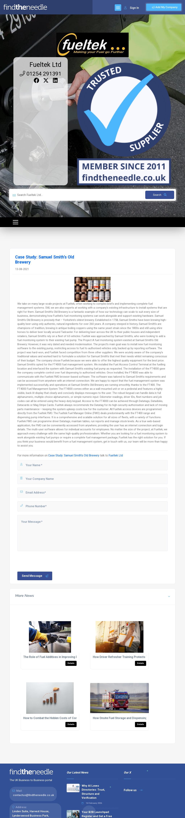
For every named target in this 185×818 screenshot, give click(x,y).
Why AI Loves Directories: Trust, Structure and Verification (93, 792)
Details (71, 663)
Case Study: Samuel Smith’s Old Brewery (73, 455)
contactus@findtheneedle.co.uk (33, 795)
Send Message (35, 576)
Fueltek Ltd (45, 64)
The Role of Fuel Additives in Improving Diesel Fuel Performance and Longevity (75, 657)
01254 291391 (40, 73)
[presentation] (44, 561)
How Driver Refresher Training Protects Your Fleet (126, 657)
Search (160, 194)
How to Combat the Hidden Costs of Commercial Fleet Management (68, 718)
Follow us (133, 790)
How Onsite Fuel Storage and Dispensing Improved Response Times (138, 718)
